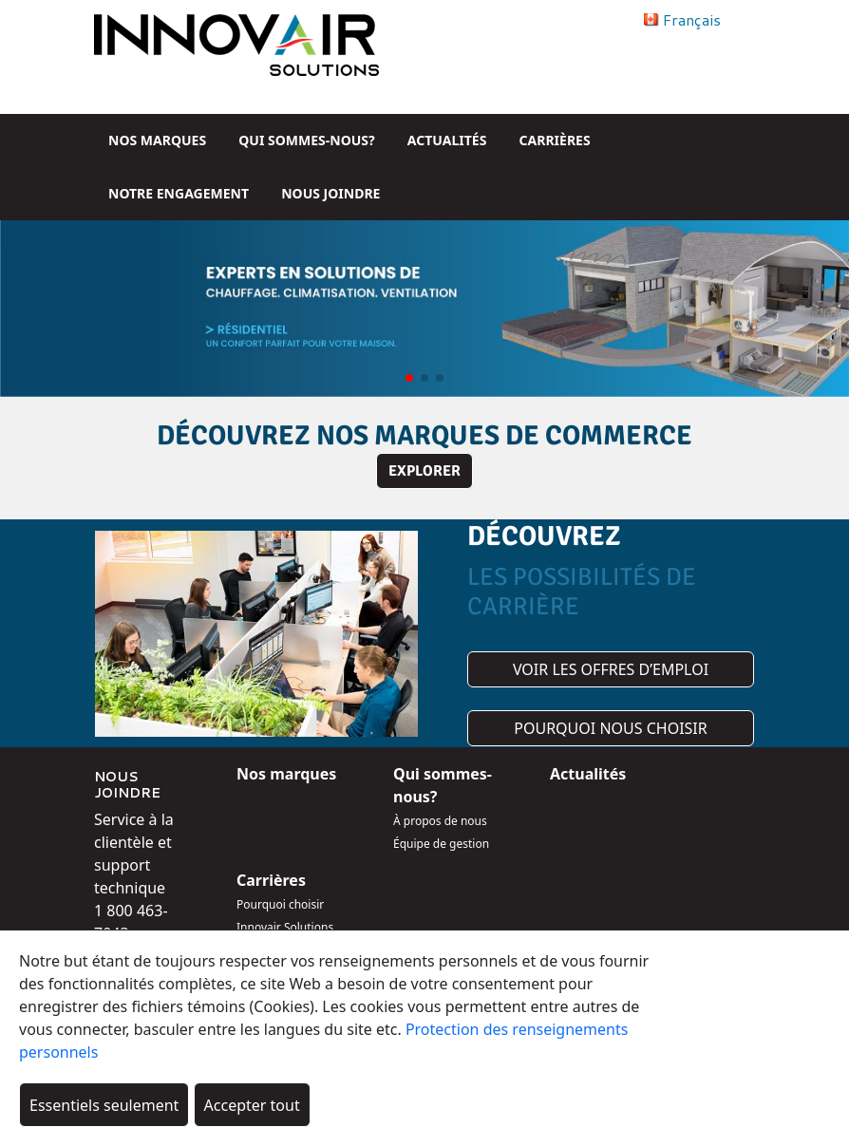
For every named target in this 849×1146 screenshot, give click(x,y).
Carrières (555, 140)
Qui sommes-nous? (306, 140)
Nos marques (157, 140)
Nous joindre (330, 193)
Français (692, 19)
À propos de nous (440, 821)
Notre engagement (178, 193)
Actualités (447, 140)
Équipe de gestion (441, 844)
